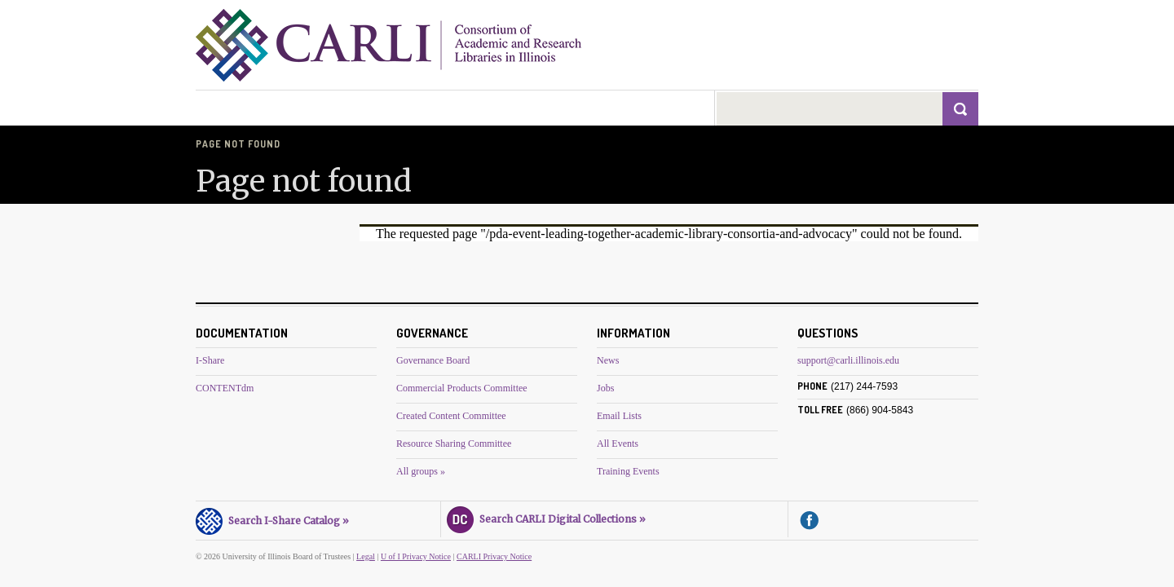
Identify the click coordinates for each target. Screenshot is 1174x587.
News (608, 360)
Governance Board (433, 360)
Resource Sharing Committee (453, 443)
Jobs (605, 388)
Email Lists (619, 415)
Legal (365, 556)
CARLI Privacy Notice (494, 556)
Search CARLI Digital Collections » (546, 517)
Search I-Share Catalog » (272, 518)
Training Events (628, 471)
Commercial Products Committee (461, 388)
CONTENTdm (225, 388)
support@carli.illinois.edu (848, 360)
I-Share (210, 360)
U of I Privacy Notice (416, 556)
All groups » (420, 471)
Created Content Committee (451, 415)
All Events (617, 443)
